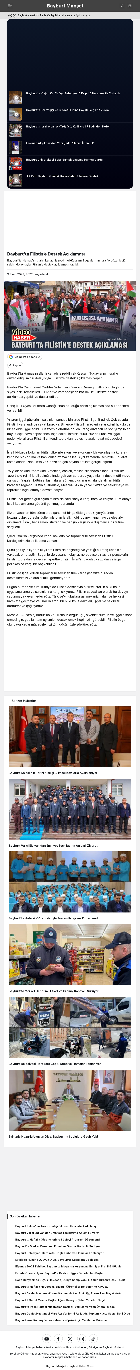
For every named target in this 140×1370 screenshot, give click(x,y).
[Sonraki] (14, 15)
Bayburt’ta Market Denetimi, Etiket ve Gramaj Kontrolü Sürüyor (54, 991)
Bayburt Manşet (65, 6)
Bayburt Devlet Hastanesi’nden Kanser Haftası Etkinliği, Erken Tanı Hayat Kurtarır (70, 1293)
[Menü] (10, 6)
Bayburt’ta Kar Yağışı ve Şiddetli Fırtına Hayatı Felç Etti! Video (67, 110)
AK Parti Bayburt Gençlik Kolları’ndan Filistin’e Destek (62, 176)
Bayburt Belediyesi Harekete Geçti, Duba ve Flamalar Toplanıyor (55, 1064)
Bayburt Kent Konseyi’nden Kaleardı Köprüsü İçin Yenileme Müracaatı (62, 1320)
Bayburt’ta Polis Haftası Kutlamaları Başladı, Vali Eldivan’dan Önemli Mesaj (65, 1307)
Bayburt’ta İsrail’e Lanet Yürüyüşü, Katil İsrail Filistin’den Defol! (68, 126)
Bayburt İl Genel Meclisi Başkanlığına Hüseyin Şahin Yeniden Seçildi (61, 1300)
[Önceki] (10, 15)
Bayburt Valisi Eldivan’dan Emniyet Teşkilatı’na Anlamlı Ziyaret (53, 845)
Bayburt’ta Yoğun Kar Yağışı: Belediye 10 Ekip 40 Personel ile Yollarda (73, 93)
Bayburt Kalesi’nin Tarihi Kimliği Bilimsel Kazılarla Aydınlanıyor (53, 773)
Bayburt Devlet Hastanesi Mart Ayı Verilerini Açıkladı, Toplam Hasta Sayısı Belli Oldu (72, 1313)
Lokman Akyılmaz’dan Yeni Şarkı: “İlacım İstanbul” (60, 143)
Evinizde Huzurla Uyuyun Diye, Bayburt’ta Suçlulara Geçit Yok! (53, 1136)
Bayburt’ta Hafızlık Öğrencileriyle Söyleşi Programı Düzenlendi (53, 918)
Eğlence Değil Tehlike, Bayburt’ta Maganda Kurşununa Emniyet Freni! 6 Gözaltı (68, 1266)
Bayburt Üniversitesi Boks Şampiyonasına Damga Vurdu (64, 159)
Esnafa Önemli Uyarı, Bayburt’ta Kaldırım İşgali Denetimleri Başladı (60, 1273)
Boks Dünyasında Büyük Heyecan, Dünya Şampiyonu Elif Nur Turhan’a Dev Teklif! (70, 1280)
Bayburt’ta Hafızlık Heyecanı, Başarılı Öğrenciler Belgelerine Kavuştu (61, 1286)
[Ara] (122, 6)
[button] (130, 6)
